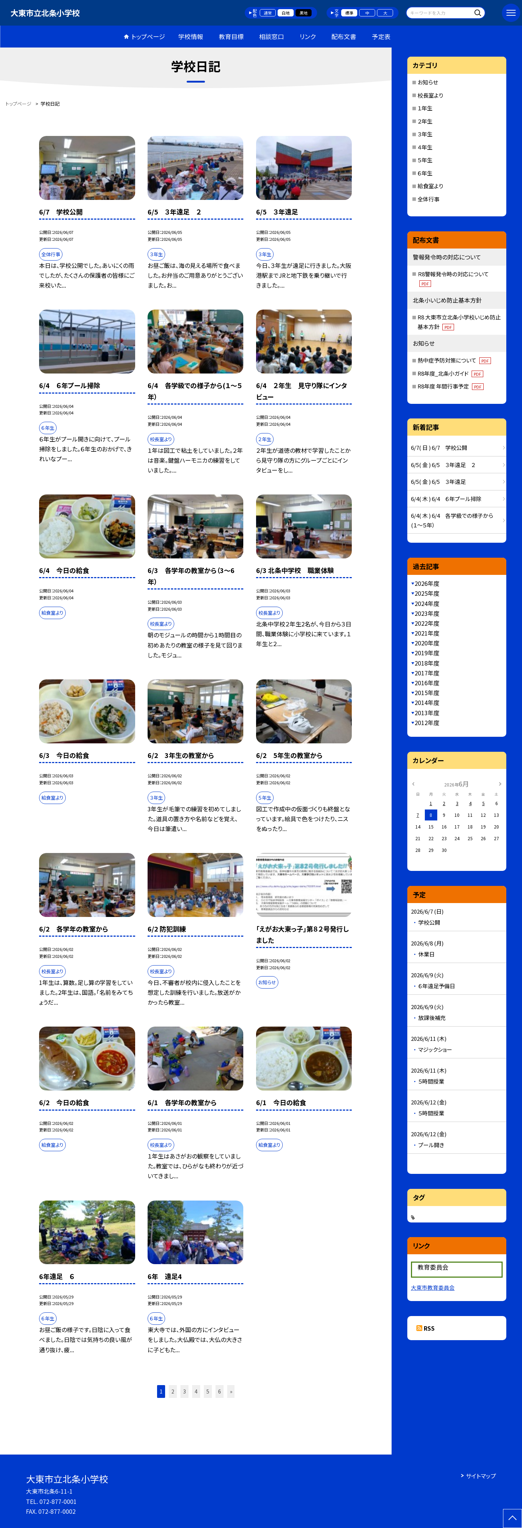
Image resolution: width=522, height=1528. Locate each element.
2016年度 (427, 682)
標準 (349, 13)
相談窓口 (271, 36)
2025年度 (427, 593)
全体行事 (428, 199)
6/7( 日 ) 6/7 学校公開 (442, 447)
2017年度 (427, 672)
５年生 (425, 160)
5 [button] (207, 1391)
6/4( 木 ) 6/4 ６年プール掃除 (446, 499)
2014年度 (427, 702)
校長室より (430, 95)
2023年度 (427, 613)
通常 (268, 13)
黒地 (304, 13)
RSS (429, 1328)
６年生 (425, 173)
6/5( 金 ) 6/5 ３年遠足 (438, 481)
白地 (286, 13)
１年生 (425, 108)
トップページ (148, 36)
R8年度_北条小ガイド (450, 373)
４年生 (425, 147)
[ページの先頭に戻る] (512, 1518)
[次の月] (500, 783)
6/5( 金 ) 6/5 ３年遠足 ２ (443, 465)
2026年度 (427, 583)
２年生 (425, 121)
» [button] (231, 1391)
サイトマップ (481, 1475)
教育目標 (231, 36)
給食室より (430, 186)
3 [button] (184, 1391)
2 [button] (172, 1391)
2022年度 (427, 623)
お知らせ (428, 82)
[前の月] (413, 783)
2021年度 (427, 633)
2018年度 (427, 663)
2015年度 (427, 692)
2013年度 (427, 712)
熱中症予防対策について (454, 360)
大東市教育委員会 (433, 1287)
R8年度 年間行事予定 (451, 386)
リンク (308, 36)
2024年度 (427, 603)
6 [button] (219, 1391)
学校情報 (190, 36)
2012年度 (427, 722)
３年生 (425, 134)
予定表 (381, 36)
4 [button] (196, 1391)
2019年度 (427, 652)
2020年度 (427, 642)
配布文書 (343, 36)
